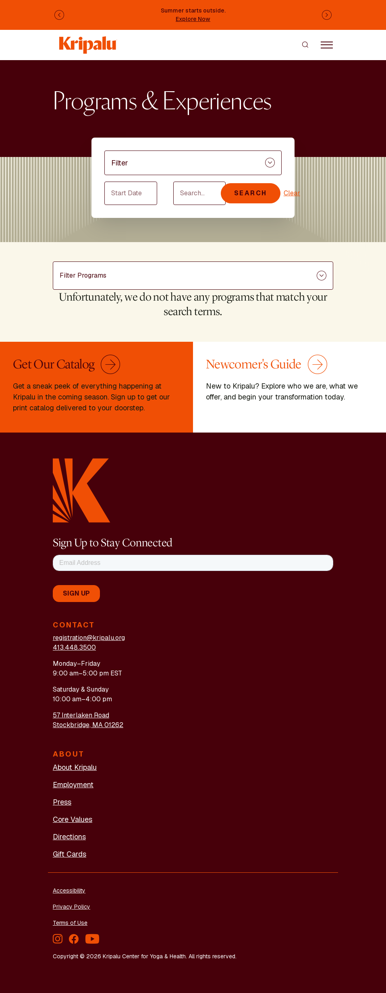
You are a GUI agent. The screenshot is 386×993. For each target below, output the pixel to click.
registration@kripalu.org (89, 637)
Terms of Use (70, 922)
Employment (73, 784)
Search (250, 193)
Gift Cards (69, 854)
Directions (69, 836)
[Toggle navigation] (326, 44)
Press (62, 802)
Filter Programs (83, 275)
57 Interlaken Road (81, 715)
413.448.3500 (74, 647)
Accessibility (69, 890)
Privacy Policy (71, 906)
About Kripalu (75, 767)
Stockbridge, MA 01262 (88, 725)
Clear (292, 193)
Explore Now (193, 19)
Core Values (72, 819)
